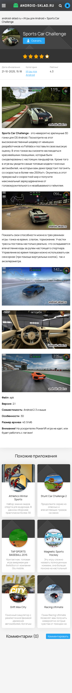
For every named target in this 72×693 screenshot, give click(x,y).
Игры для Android (33, 18)
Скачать (34, 41)
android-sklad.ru (11, 18)
